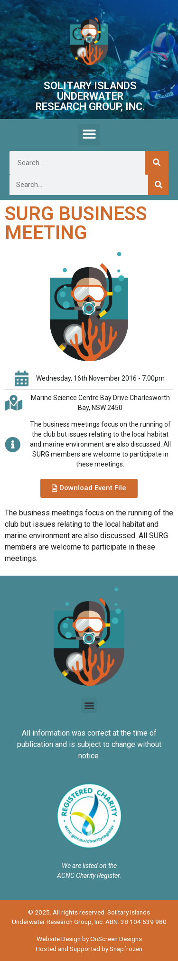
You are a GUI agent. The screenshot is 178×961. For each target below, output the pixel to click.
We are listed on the (89, 865)
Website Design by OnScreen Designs (89, 938)
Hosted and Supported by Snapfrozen (89, 948)
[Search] (157, 163)
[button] (89, 134)
